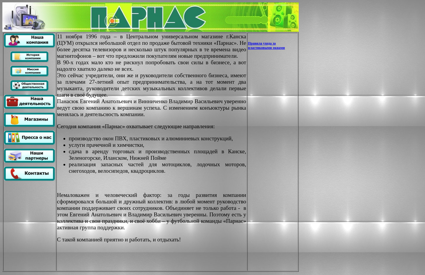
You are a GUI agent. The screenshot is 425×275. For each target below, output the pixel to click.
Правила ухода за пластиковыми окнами (266, 45)
